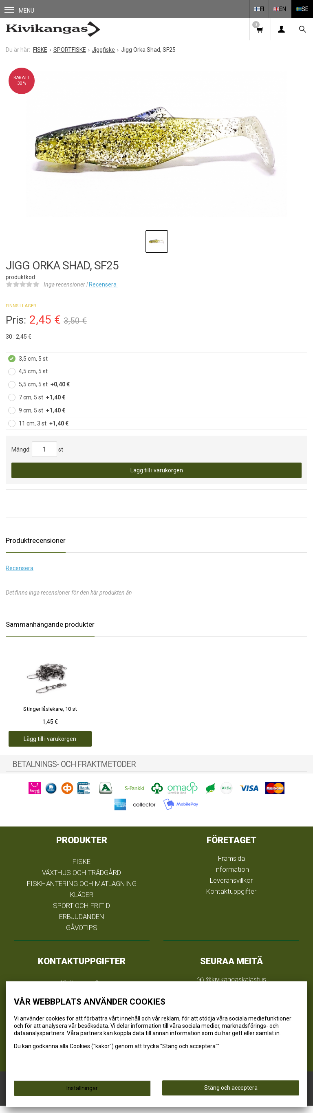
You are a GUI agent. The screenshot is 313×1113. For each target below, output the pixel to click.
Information (231, 877)
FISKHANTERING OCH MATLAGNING (82, 891)
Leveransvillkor (231, 888)
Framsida (231, 866)
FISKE (81, 869)
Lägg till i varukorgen (156, 470)
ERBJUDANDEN (81, 924)
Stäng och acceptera (231, 1087)
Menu (19, 10)
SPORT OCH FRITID (81, 913)
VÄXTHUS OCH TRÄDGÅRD (81, 880)
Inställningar (82, 1088)
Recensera (103, 284)
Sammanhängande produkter (50, 624)
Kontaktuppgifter (231, 899)
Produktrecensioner (36, 540)
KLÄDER (81, 902)
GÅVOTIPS (81, 935)
